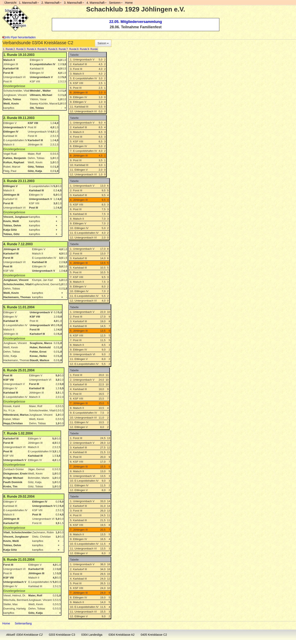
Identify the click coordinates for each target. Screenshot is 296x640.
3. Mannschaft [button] (74, 2)
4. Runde (40, 49)
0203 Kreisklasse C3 (62, 634)
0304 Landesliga (91, 634)
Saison (103, 43)
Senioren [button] (116, 2)
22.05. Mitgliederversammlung (135, 22)
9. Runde (93, 49)
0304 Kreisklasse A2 (121, 634)
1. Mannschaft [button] (29, 2)
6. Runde (61, 49)
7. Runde (72, 49)
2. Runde (19, 49)
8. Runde (82, 49)
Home (6, 623)
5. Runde (50, 49)
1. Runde (8, 49)
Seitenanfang (23, 623)
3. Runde (29, 49)
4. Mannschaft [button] (97, 2)
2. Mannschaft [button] (51, 2)
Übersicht (10, 2)
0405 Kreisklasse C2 (154, 634)
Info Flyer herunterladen (19, 37)
